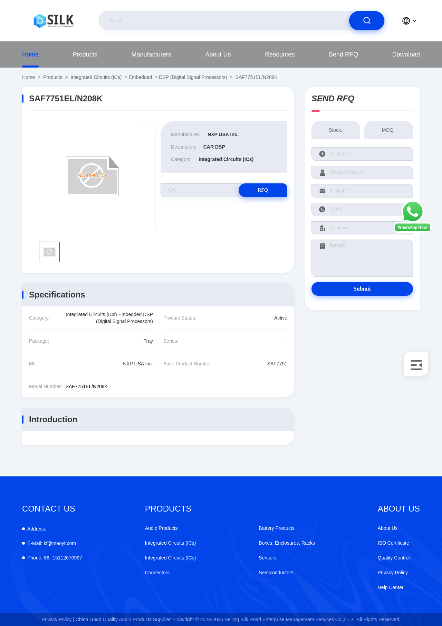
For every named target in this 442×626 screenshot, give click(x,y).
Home (30, 54)
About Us (218, 54)
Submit (362, 289)
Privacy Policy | (57, 619)
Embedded (140, 77)
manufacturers (151, 54)
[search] (366, 20)
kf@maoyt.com (51, 543)
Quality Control (394, 558)
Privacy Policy (393, 572)
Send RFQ (343, 54)
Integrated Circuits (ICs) (96, 77)
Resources (280, 54)
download (406, 54)
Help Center (391, 587)
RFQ (263, 190)
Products (85, 54)
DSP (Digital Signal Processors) (193, 77)
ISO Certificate (393, 543)
